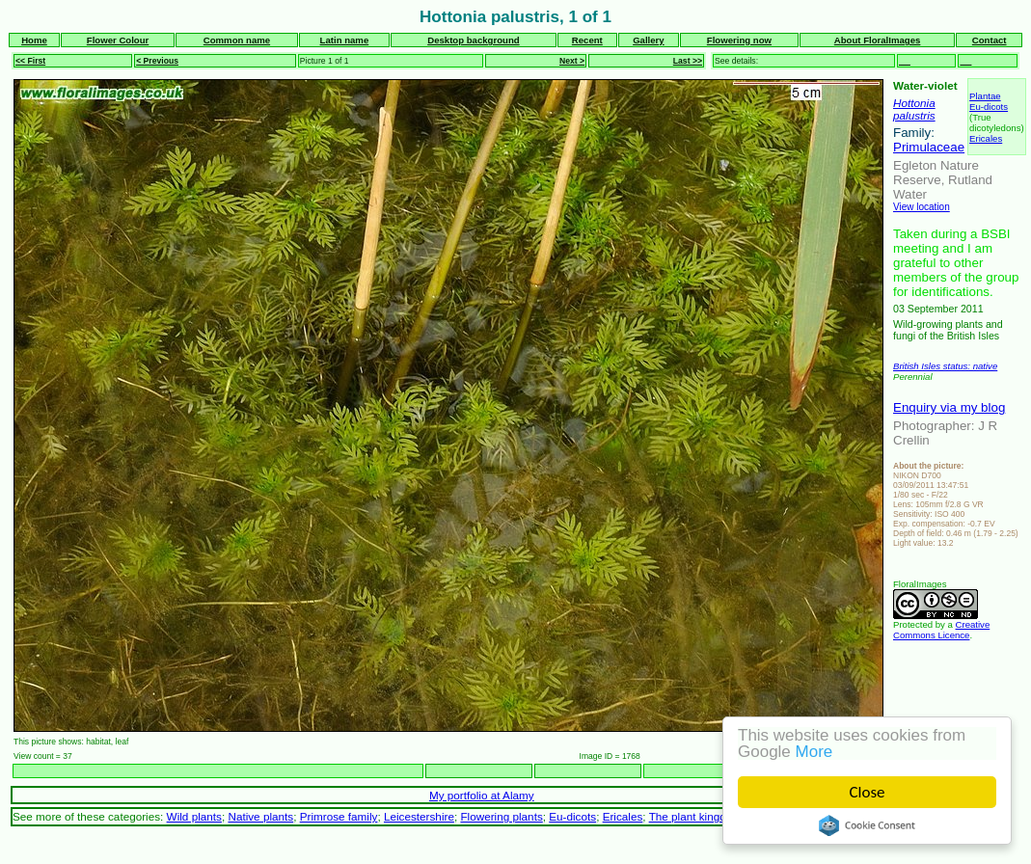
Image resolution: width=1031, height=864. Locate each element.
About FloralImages (877, 40)
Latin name (344, 40)
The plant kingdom (695, 816)
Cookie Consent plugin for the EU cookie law (867, 825)
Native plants (260, 816)
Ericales (985, 138)
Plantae (985, 96)
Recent (587, 40)
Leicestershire (419, 816)
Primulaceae (928, 147)
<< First (30, 61)
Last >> (687, 61)
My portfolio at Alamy (481, 795)
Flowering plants (501, 816)
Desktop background (473, 40)
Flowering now (739, 40)
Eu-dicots (988, 106)
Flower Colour (118, 40)
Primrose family (339, 816)
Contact (989, 40)
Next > (571, 61)
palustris (914, 115)
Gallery (649, 40)
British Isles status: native (945, 366)
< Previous (157, 61)
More (814, 751)
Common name (236, 40)
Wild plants (194, 816)
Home (34, 40)
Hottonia (914, 102)
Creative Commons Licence (941, 629)
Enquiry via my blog (949, 407)
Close (867, 792)
